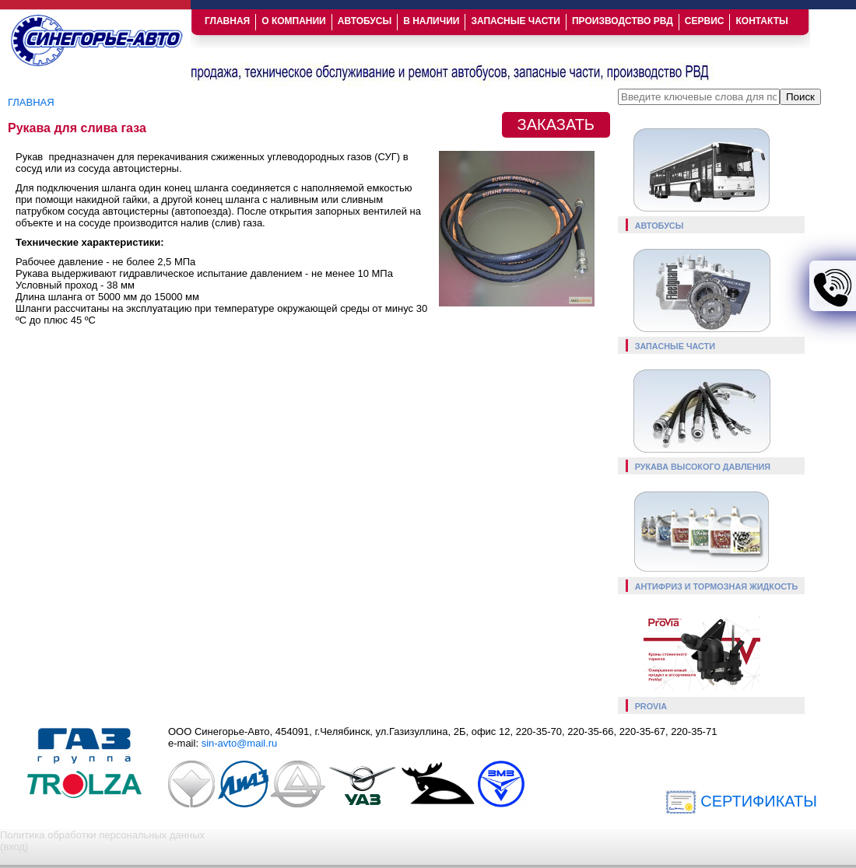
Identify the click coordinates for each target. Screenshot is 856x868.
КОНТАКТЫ (761, 21)
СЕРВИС (704, 21)
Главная (31, 102)
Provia (651, 706)
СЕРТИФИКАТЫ (741, 801)
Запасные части (675, 346)
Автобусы (659, 225)
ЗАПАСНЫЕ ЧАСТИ (515, 21)
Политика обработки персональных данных (102, 835)
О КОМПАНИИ (293, 21)
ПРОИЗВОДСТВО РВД (622, 21)
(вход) (14, 846)
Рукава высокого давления (703, 466)
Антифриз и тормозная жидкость (716, 586)
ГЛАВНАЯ (227, 21)
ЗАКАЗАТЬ (556, 124)
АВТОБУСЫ (364, 21)
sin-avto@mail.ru (240, 743)
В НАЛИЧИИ (431, 21)
